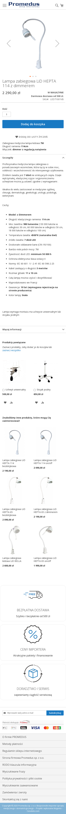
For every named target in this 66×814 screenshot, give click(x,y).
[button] (8, 43)
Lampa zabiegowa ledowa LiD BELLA (11, 560)
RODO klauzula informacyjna (19, 764)
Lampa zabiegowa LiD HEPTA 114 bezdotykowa (13, 463)
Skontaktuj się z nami (15, 799)
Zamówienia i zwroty (14, 792)
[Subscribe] (55, 712)
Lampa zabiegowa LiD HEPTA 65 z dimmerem (45, 511)
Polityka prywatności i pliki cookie (22, 778)
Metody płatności (12, 744)
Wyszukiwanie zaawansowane (20, 785)
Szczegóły (7, 157)
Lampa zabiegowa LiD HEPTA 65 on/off (45, 560)
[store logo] (24, 4)
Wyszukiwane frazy (13, 771)
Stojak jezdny (44, 389)
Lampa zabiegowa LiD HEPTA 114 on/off (45, 462)
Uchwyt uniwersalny (16, 389)
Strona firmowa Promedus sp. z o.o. (23, 758)
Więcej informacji (11, 329)
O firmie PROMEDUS (14, 737)
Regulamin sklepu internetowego (22, 751)
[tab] (33, 157)
